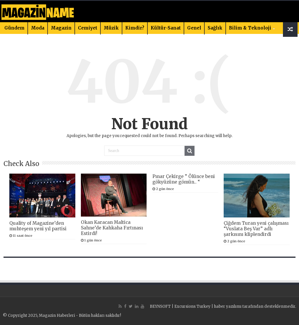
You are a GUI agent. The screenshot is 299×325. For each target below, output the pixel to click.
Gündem (14, 28)
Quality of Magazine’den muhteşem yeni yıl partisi (38, 225)
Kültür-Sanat (166, 28)
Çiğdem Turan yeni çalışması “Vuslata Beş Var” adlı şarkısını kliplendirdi (256, 228)
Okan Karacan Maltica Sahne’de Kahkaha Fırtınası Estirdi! (112, 227)
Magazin (61, 28)
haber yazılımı (227, 306)
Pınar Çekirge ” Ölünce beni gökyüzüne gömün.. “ (183, 179)
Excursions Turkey (192, 306)
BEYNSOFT (160, 306)
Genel (194, 28)
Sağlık (215, 28)
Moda (37, 28)
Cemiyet (87, 28)
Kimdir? (134, 28)
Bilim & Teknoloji (250, 28)
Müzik (111, 28)
